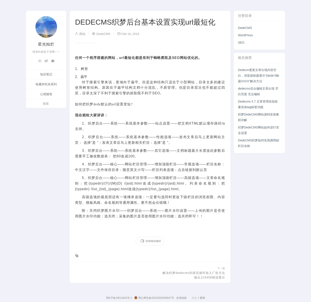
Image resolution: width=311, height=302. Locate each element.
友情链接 (181, 297)
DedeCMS (245, 28)
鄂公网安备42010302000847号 (154, 298)
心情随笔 (46, 94)
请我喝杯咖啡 (150, 241)
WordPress (245, 35)
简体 (194, 297)
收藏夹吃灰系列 (46, 84)
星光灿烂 (46, 44)
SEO (241, 42)
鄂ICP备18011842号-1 (119, 297)
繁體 (202, 297)
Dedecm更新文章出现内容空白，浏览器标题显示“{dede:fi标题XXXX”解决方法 (258, 75)
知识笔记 (46, 74)
